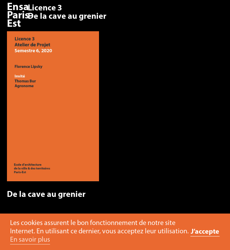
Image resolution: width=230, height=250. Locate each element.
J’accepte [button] (205, 231)
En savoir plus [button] (30, 239)
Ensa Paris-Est (20, 16)
